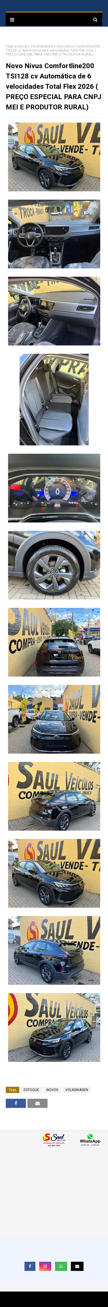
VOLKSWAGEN (42, 46)
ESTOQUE (31, 1090)
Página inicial (16, 46)
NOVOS (52, 1090)
